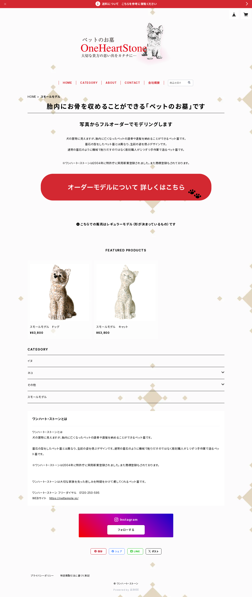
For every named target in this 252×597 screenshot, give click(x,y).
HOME (67, 82)
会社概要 (154, 82)
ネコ (30, 373)
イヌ (30, 361)
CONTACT (132, 82)
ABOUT (111, 82)
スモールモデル (37, 397)
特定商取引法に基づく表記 (75, 575)
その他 (32, 385)
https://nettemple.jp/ (64, 498)
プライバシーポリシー (42, 575)
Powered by (126, 589)
